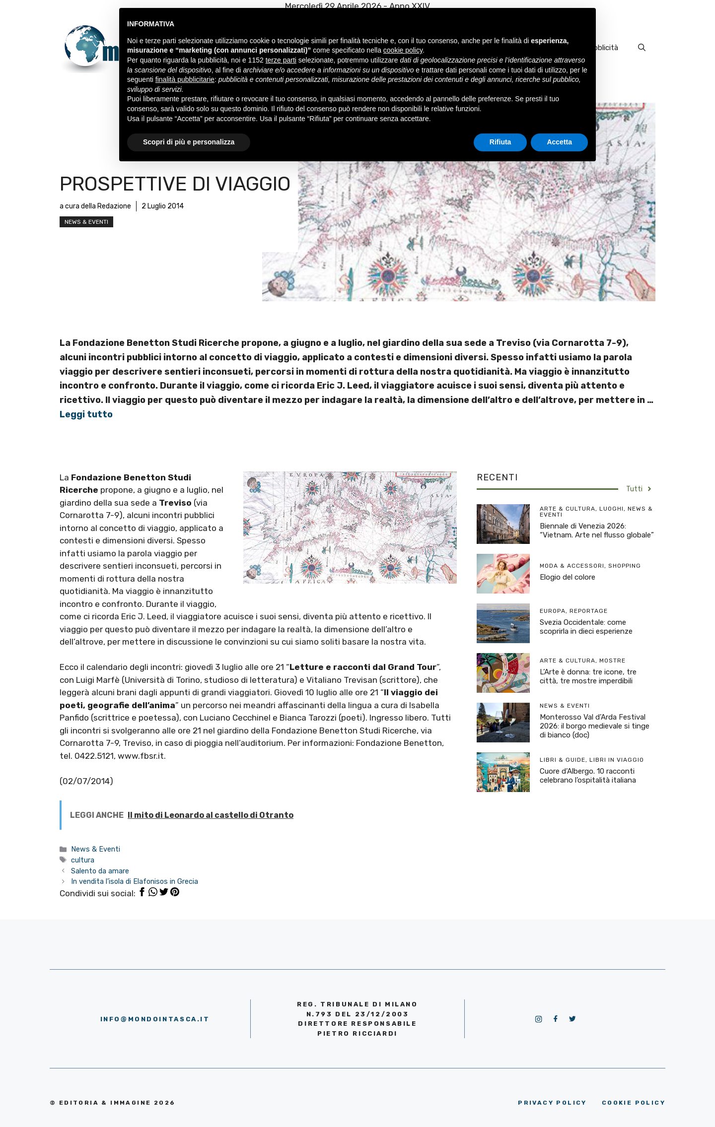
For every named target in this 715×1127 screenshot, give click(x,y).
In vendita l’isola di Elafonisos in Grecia (134, 881)
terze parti (281, 60)
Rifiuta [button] (500, 142)
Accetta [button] (559, 142)
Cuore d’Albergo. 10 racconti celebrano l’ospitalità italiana (588, 776)
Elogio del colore (567, 577)
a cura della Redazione (95, 206)
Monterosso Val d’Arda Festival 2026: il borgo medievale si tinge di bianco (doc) (594, 726)
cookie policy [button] (403, 50)
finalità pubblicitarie (184, 79)
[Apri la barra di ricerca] (641, 48)
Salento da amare (100, 870)
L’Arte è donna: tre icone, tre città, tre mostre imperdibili (588, 676)
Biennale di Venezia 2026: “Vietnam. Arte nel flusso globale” (597, 530)
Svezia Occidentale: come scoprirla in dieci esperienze (586, 627)
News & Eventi (86, 221)
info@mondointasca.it (155, 1019)
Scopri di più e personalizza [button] (188, 142)
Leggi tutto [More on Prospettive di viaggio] (86, 414)
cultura (82, 860)
